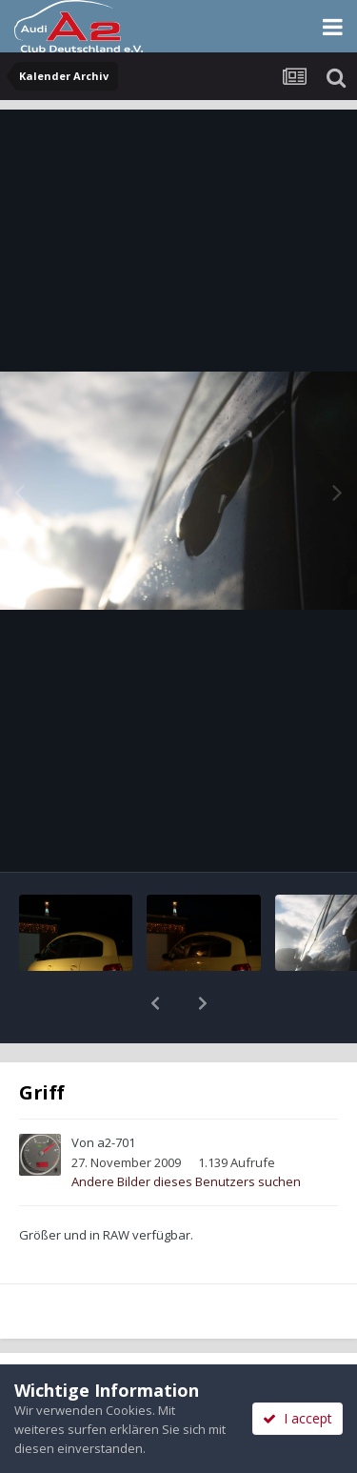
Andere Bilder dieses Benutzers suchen (186, 1131)
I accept (297, 1418)
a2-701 (116, 1092)
